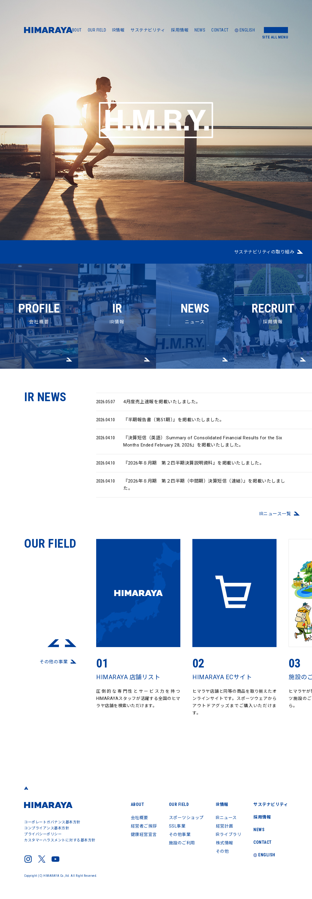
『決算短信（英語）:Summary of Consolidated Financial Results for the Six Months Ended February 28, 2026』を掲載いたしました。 (189, 446)
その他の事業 (54, 666)
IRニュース (226, 817)
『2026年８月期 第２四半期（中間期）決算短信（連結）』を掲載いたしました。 (190, 489)
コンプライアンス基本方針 (46, 828)
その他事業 (180, 834)
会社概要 (39, 294)
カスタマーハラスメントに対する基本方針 (60, 840)
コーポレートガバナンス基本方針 (52, 822)
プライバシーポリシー (43, 834)
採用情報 (179, 30)
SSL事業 (177, 826)
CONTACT (220, 30)
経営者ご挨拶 (144, 826)
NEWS (199, 30)
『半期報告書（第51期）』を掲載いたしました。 (160, 424)
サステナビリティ (147, 30)
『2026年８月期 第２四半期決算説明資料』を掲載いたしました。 (180, 467)
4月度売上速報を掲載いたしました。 (148, 406)
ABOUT (75, 30)
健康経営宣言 (144, 834)
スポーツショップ (186, 817)
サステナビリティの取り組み (264, 252)
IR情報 (118, 30)
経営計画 (224, 826)
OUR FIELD (97, 30)
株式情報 (224, 842)
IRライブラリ (229, 834)
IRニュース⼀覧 (275, 518)
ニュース (195, 294)
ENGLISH (245, 30)
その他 (222, 851)
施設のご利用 (182, 842)
